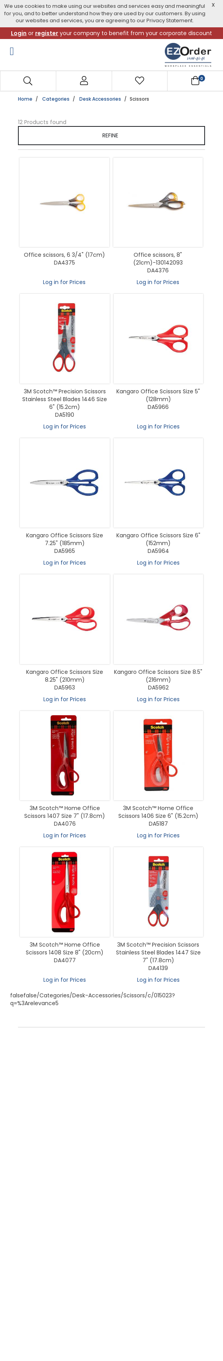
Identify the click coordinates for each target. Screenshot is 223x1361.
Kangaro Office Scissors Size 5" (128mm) (158, 395)
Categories (56, 99)
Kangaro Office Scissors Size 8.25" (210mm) (64, 676)
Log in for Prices (64, 282)
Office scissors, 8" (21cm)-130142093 (158, 259)
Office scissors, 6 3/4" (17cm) (64, 255)
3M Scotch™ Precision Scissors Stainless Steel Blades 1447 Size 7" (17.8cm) (158, 952)
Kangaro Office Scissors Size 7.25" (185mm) (64, 539)
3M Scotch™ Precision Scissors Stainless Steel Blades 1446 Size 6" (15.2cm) (64, 399)
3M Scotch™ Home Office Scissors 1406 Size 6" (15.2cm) (158, 812)
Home (25, 99)
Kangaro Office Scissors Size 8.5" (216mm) (158, 676)
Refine (110, 135)
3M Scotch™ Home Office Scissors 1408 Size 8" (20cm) (64, 948)
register (46, 33)
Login (19, 33)
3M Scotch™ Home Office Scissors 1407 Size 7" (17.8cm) (64, 812)
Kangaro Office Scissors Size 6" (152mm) (158, 539)
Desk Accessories (100, 99)
